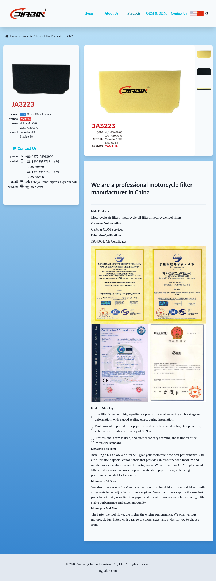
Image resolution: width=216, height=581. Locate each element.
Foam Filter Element (48, 36)
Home (89, 13)
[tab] (204, 54)
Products (133, 13)
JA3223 (69, 36)
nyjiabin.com (34, 187)
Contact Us (179, 13)
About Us (111, 13)
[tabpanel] (139, 100)
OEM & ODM (156, 13)
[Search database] (207, 13)
